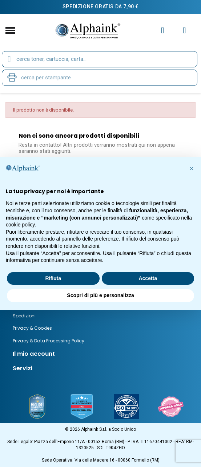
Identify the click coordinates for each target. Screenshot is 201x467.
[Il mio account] (162, 30)
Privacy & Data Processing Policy (48, 341)
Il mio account (34, 354)
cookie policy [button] (20, 225)
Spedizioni (24, 316)
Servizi (22, 368)
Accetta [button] (147, 278)
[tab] (100, 354)
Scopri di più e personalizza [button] (100, 295)
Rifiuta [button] (53, 278)
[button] (191, 168)
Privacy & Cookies (32, 328)
